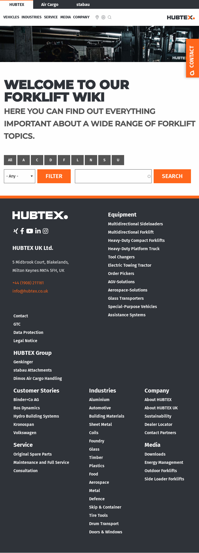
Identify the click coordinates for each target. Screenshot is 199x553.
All (10, 160)
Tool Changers (121, 257)
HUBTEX (16, 4)
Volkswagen (24, 432)
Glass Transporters (126, 298)
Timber (96, 457)
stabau (83, 4)
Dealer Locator (158, 424)
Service (23, 444)
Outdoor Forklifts (161, 470)
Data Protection (28, 332)
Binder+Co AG (26, 399)
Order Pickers (121, 273)
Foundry (96, 441)
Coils (93, 432)
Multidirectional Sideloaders (135, 223)
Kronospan (23, 424)
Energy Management (164, 462)
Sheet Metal (100, 424)
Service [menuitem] (51, 17)
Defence (97, 498)
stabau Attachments (32, 370)
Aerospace (99, 482)
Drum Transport (104, 523)
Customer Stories (36, 390)
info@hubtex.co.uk (30, 291)
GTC (16, 324)
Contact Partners (160, 432)
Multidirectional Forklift (131, 232)
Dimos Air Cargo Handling (37, 378)
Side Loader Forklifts (164, 479)
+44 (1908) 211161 (28, 282)
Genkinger (23, 361)
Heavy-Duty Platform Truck (134, 248)
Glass (94, 449)
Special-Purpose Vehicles (132, 306)
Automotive (100, 407)
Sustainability (158, 416)
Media (152, 444)
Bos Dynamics (26, 407)
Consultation (25, 470)
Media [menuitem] (65, 17)
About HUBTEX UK (161, 407)
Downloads (155, 454)
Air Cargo (49, 4)
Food (93, 474)
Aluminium (99, 399)
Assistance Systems (127, 314)
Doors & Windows (105, 531)
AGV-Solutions (121, 281)
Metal (94, 490)
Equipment (122, 214)
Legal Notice (25, 340)
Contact (20, 315)
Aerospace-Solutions (127, 290)
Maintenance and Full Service (41, 462)
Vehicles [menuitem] (11, 17)
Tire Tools (98, 515)
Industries (102, 390)
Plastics (96, 465)
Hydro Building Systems (36, 416)
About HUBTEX (158, 399)
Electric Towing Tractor (129, 265)
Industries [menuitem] (31, 17)
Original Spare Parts (32, 454)
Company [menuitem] (81, 17)
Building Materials (106, 416)
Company (157, 390)
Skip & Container (105, 507)
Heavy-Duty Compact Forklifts (136, 240)
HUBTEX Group (32, 352)
